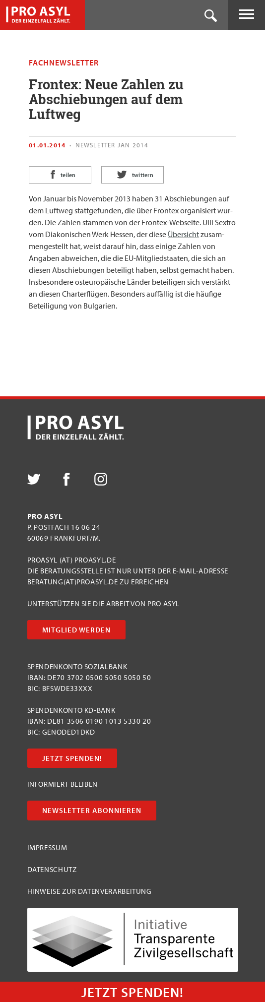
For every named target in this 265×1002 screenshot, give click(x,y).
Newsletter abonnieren (91, 810)
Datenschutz (52, 869)
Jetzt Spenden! (72, 758)
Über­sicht (183, 234)
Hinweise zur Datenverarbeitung (89, 891)
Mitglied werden (76, 629)
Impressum (47, 847)
